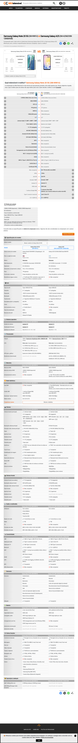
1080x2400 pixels (20, 114)
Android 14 (51, 324)
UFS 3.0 (20, 104)
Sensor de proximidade (20, 147)
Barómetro (20, 144)
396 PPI (57, 177)
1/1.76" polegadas (20, 127)
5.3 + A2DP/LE (57, 198)
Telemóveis (19, 8)
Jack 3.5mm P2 (57, 195)
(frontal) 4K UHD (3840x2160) (20, 134)
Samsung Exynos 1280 (58, 338)
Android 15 (57, 183)
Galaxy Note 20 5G (35, 247)
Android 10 (25, 324)
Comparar (28, 8)
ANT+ (20, 141)
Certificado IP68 (20, 167)
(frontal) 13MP (57, 180)
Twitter (64, 43)
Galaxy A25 (61, 247)
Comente (58, 87)
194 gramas (20, 108)
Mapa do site (27, 729)
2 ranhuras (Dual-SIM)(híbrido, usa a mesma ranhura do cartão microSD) (57, 190)
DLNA (20, 157)
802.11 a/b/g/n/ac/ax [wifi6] (20, 154)
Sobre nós (36, 729)
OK (39, 740)
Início (11, 8)
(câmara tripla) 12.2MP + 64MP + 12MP (20, 121)
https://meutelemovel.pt (13, 3)
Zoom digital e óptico (20, 124)
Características (20, 56)
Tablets (66, 8)
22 (34, 51)
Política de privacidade (47, 729)
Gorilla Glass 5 (20, 164)
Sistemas (46, 8)
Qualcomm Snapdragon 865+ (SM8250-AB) (36, 338)
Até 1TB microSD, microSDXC (57, 170)
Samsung (25, 260)
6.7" (20, 118)
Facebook (63, 3)
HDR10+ (20, 111)
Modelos (20, 62)
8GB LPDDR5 (20, 101)
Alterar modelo (7, 242)
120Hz (57, 173)
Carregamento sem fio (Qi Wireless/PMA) (20, 150)
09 (44, 51)
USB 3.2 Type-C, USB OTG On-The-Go (20, 160)
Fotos (20, 65)
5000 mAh (57, 187)
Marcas (37, 8)
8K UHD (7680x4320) (20, 131)
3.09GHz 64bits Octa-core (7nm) (20, 98)
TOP (39, 726)
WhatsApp (68, 43)
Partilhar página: (72, 43)
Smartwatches (56, 8)
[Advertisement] (39, 22)
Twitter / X (60, 3)
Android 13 (25, 327)
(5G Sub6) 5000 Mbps (20, 137)
